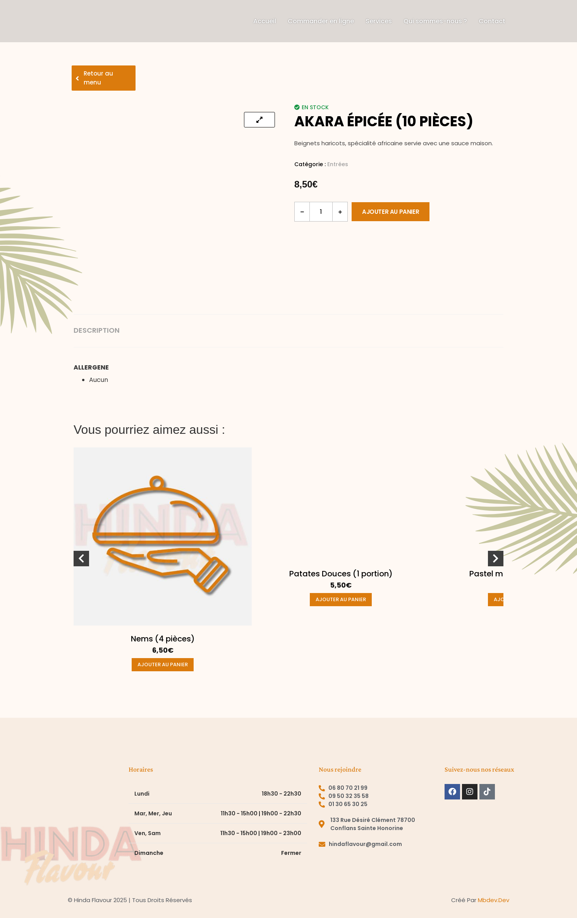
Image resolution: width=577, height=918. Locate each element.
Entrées (337, 164)
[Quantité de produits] (321, 212)
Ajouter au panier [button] (162, 664)
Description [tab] (97, 330)
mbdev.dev (493, 900)
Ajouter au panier (390, 212)
